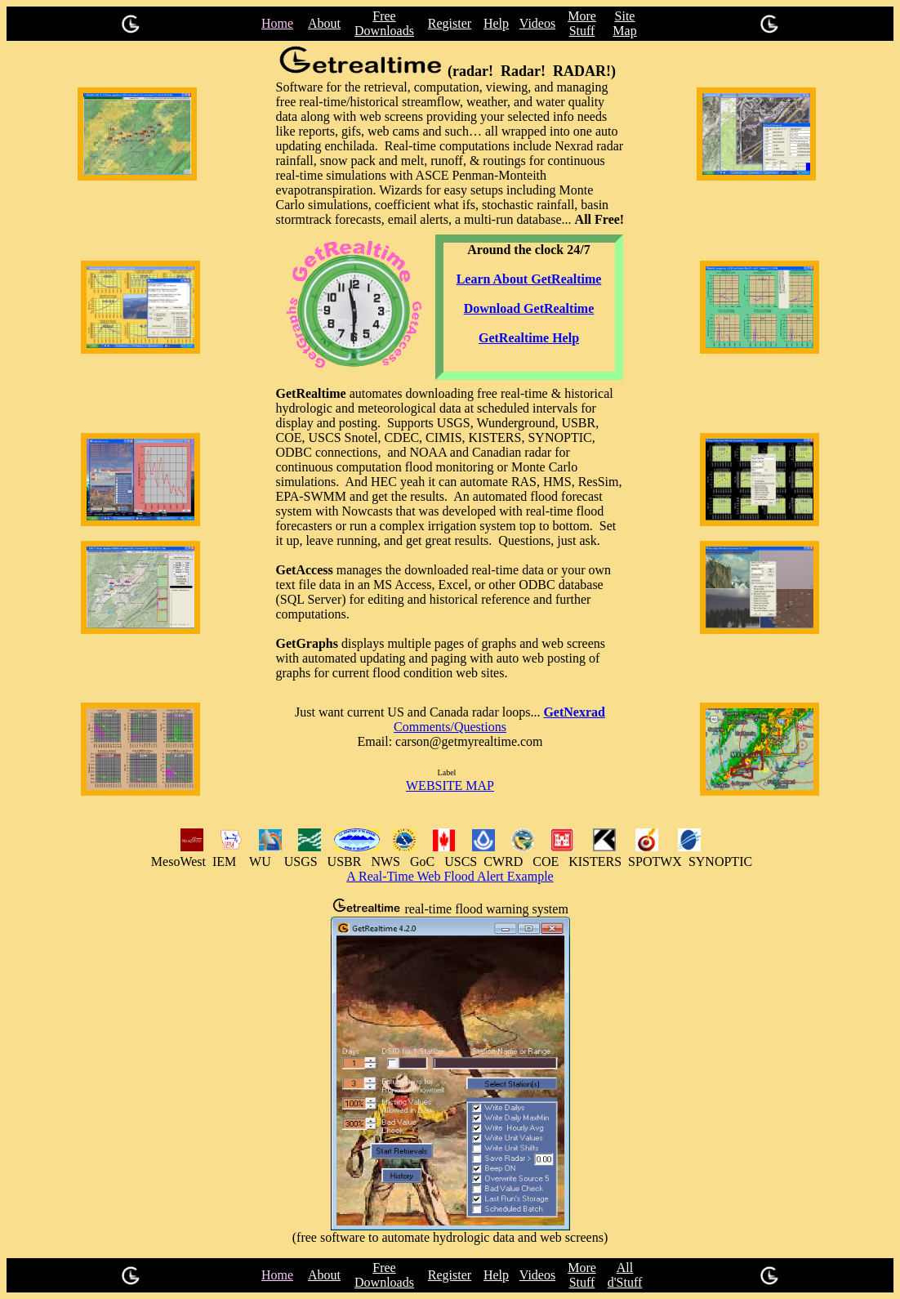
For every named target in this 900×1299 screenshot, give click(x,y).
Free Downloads (384, 23)
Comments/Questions (450, 727)
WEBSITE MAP (450, 785)
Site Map (624, 23)
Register (449, 23)
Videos (537, 23)
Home (277, 23)
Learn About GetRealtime (529, 279)
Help (496, 23)
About (324, 23)
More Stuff (582, 23)
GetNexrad (574, 712)
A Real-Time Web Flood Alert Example (449, 876)
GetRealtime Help (529, 338)
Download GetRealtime (529, 308)
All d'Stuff (625, 1275)
